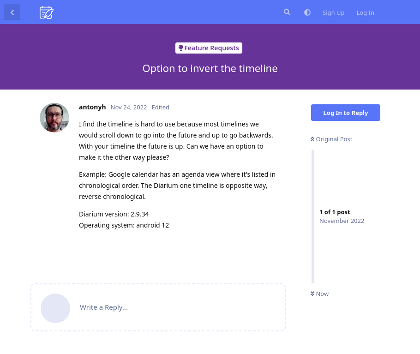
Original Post (331, 139)
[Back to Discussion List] (12, 12)
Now (320, 293)
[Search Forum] (286, 12)
